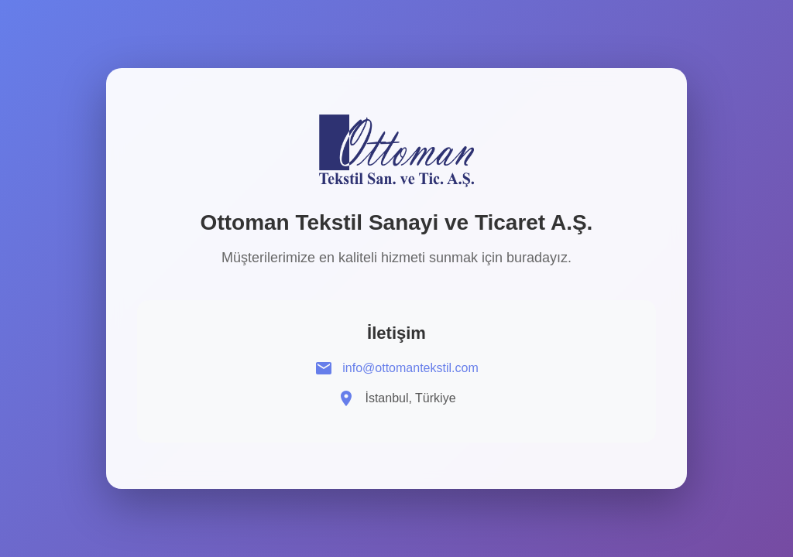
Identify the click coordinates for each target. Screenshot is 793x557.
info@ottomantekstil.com (410, 367)
